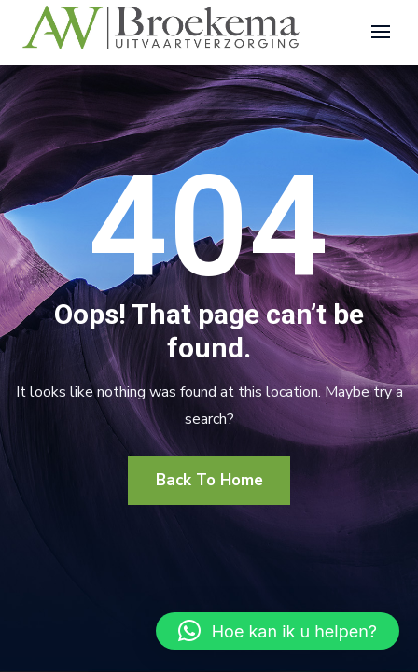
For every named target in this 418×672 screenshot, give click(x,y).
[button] (277, 631)
